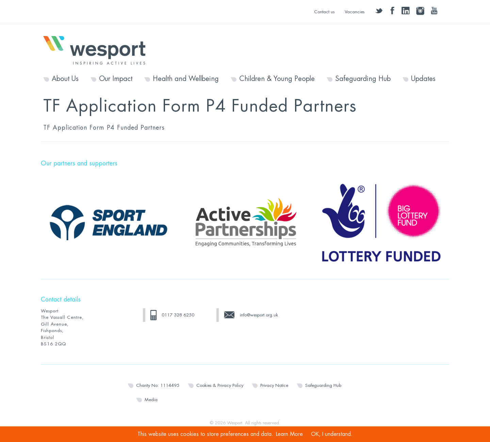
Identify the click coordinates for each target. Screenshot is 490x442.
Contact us (324, 12)
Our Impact (115, 79)
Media (151, 399)
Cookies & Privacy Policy (219, 385)
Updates (423, 79)
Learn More (289, 434)
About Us (65, 79)
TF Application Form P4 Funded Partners (104, 128)
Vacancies (354, 12)
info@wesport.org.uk (259, 315)
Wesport (97, 50)
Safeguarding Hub (363, 79)
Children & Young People (277, 79)
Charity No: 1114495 (157, 385)
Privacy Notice (274, 385)
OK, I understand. (332, 434)
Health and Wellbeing (186, 79)
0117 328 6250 (178, 315)
